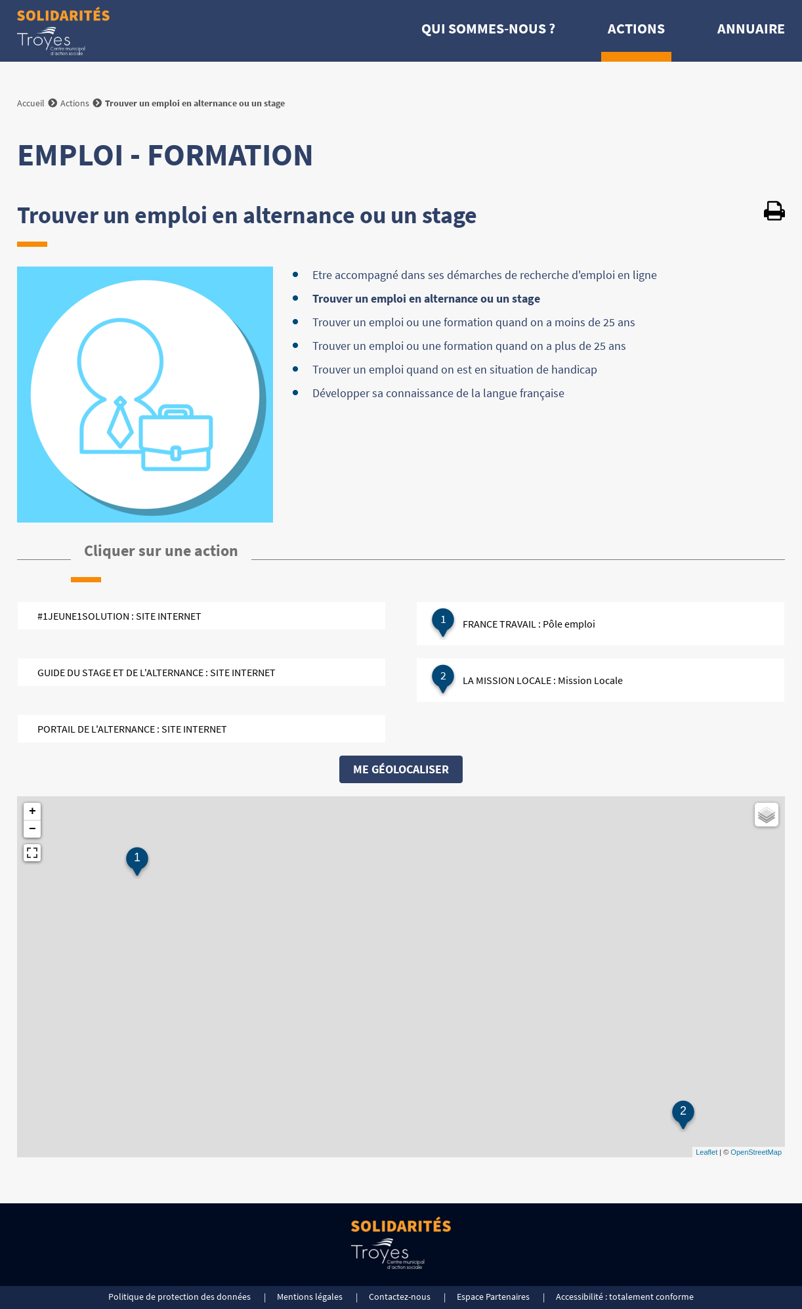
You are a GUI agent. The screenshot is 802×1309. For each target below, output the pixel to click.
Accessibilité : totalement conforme (625, 1296)
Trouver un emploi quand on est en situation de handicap (454, 369)
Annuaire (751, 28)
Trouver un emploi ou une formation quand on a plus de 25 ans (469, 345)
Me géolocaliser (401, 769)
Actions (636, 28)
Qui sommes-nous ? (488, 28)
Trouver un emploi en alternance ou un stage (426, 298)
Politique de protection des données (179, 1296)
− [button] (32, 829)
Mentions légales (310, 1296)
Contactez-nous (400, 1296)
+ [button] (32, 811)
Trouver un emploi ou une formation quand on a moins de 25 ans (473, 322)
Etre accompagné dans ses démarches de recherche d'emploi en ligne (484, 274)
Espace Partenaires (493, 1296)
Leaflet (706, 1152)
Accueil (31, 103)
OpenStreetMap (756, 1152)
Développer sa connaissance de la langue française (438, 392)
